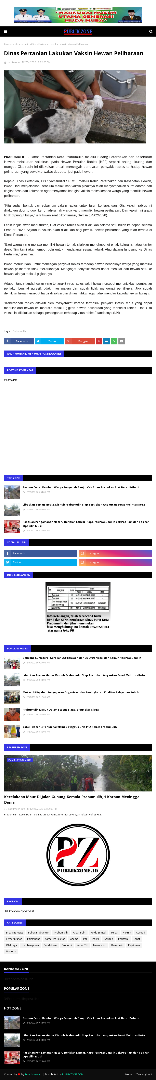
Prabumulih (22, 44)
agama (74, 939)
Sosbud (108, 939)
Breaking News (14, 932)
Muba (114, 932)
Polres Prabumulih (38, 932)
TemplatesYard (33, 1074)
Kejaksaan (134, 945)
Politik (95, 939)
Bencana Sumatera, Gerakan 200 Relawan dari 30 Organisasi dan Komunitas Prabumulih (82, 658)
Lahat (137, 939)
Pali (85, 939)
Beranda (9, 44)
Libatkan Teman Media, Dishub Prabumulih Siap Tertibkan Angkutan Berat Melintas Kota (84, 504)
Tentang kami (144, 1074)
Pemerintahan (14, 939)
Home (128, 1074)
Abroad (140, 932)
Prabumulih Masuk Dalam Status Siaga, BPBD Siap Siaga (61, 709)
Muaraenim (99, 945)
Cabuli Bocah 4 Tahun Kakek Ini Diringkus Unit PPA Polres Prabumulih (70, 727)
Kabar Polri (79, 932)
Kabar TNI (82, 945)
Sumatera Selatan (55, 939)
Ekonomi (67, 945)
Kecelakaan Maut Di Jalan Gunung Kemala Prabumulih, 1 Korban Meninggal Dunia (72, 799)
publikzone (13, 62)
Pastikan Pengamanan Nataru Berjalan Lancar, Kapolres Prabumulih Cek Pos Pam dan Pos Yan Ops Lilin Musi (86, 524)
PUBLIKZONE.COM (72, 1074)
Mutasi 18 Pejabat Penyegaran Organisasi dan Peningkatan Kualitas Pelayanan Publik (81, 692)
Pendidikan (50, 945)
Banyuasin (117, 945)
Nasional (11, 951)
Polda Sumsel (98, 932)
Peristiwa (123, 939)
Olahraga (11, 945)
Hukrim (127, 932)
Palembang (33, 939)
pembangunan (30, 945)
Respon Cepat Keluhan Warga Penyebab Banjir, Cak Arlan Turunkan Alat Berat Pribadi (81, 487)
